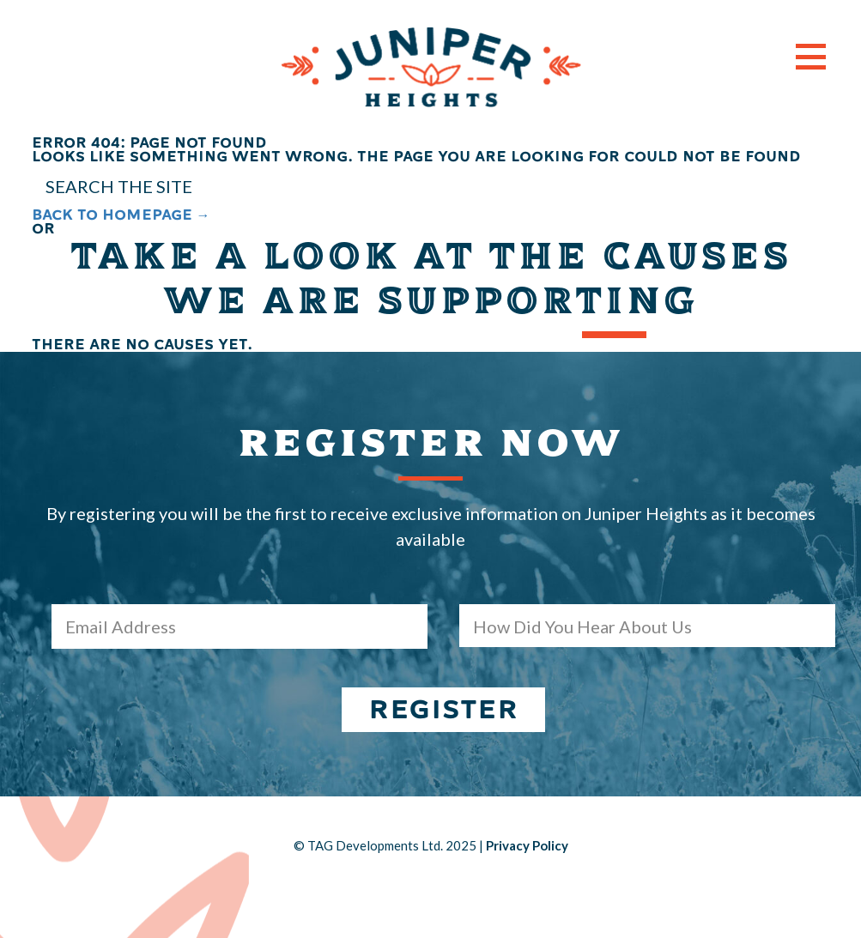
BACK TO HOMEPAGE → (121, 215)
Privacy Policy (527, 845)
